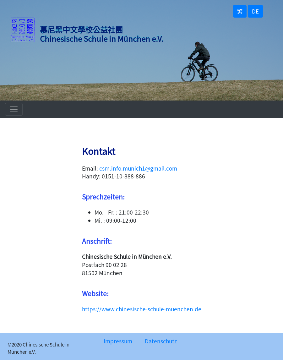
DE (255, 11)
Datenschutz (161, 341)
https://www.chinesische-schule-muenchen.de (141, 309)
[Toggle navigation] (14, 109)
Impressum (118, 341)
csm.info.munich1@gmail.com (138, 168)
